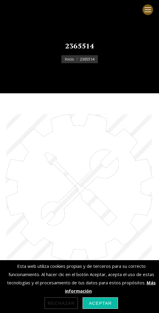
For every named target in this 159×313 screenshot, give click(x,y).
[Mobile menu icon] (147, 9)
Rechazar (61, 303)
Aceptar (100, 303)
